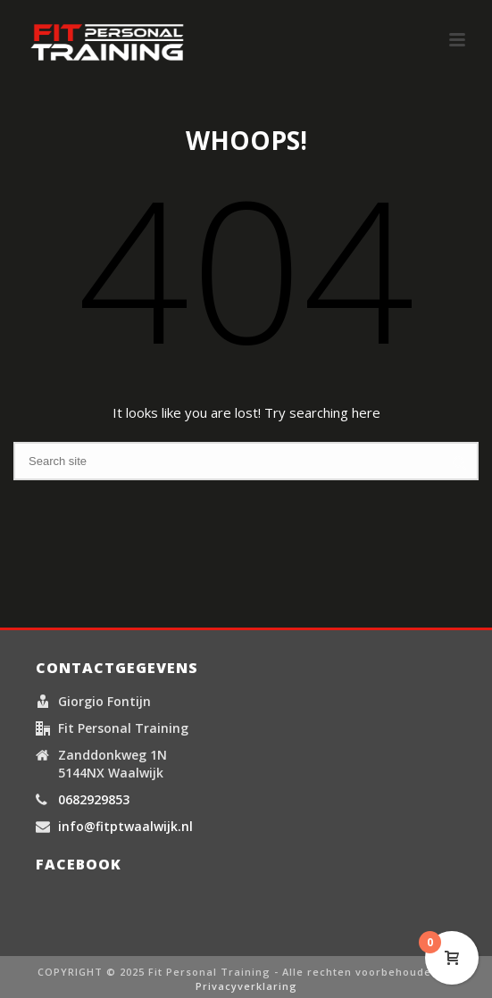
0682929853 (93, 800)
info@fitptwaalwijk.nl (125, 827)
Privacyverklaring (246, 986)
